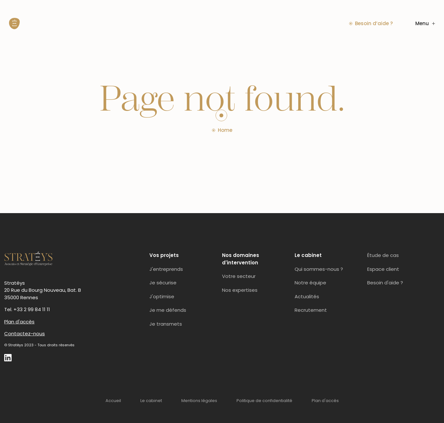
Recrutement (311, 310)
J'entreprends (166, 269)
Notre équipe (310, 282)
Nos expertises (239, 290)
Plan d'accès (19, 321)
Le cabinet (151, 401)
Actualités (307, 296)
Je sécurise (163, 282)
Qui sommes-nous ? (319, 269)
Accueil (113, 401)
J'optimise (161, 296)
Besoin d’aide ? (371, 23)
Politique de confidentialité (264, 401)
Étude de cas (383, 255)
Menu (425, 23)
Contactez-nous (24, 333)
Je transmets (165, 323)
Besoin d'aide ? (385, 282)
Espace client (383, 269)
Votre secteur (239, 276)
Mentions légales (199, 401)
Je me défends (167, 310)
